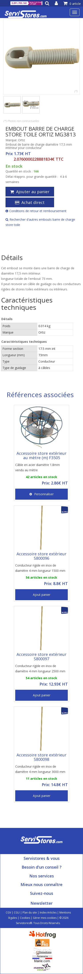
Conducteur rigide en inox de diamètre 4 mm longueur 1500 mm (40, 568)
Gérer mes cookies (45, 918)
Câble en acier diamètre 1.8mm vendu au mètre (37, 467)
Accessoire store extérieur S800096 (41, 556)
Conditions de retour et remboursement (36, 211)
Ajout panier (41, 594)
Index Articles (48, 912)
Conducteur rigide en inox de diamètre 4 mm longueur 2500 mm (40, 668)
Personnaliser (41, 494)
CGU (17, 912)
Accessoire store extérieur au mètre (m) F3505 (41, 455)
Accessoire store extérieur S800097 (41, 656)
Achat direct (30, 202)
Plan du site (30, 912)
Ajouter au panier (29, 191)
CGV (8, 912)
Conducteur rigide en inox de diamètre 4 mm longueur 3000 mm (40, 769)
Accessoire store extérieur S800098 (41, 757)
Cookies (25, 918)
